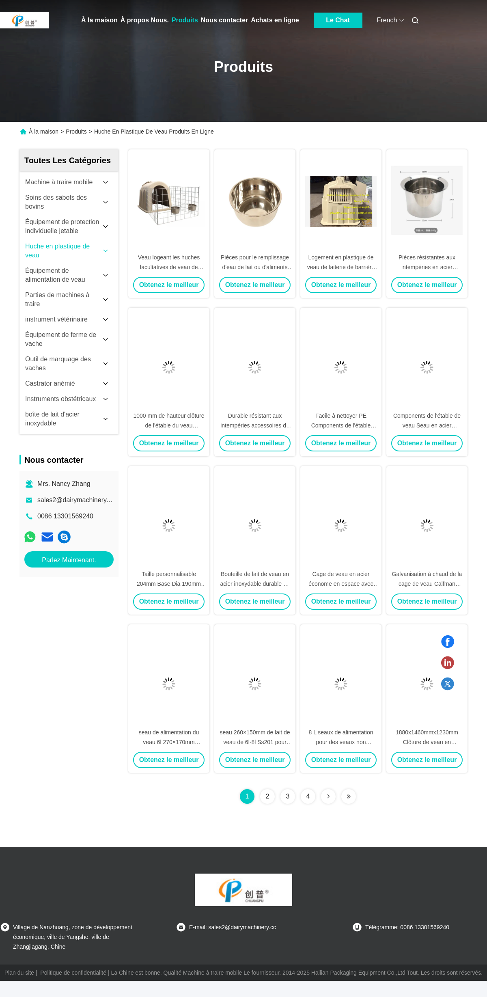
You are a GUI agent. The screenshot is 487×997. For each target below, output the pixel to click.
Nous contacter (224, 20)
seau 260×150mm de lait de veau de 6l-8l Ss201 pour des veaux (255, 742)
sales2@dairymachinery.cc (75, 499)
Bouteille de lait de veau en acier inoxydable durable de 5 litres (254, 584)
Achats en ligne (275, 20)
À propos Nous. (145, 20)
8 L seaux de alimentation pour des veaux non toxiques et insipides (340, 742)
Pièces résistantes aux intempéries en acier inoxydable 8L (427, 267)
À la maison (99, 20)
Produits (185, 20)
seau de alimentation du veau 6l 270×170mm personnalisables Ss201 (169, 742)
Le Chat (338, 20)
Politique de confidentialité (73, 972)
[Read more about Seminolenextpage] (328, 796)
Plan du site (19, 972)
